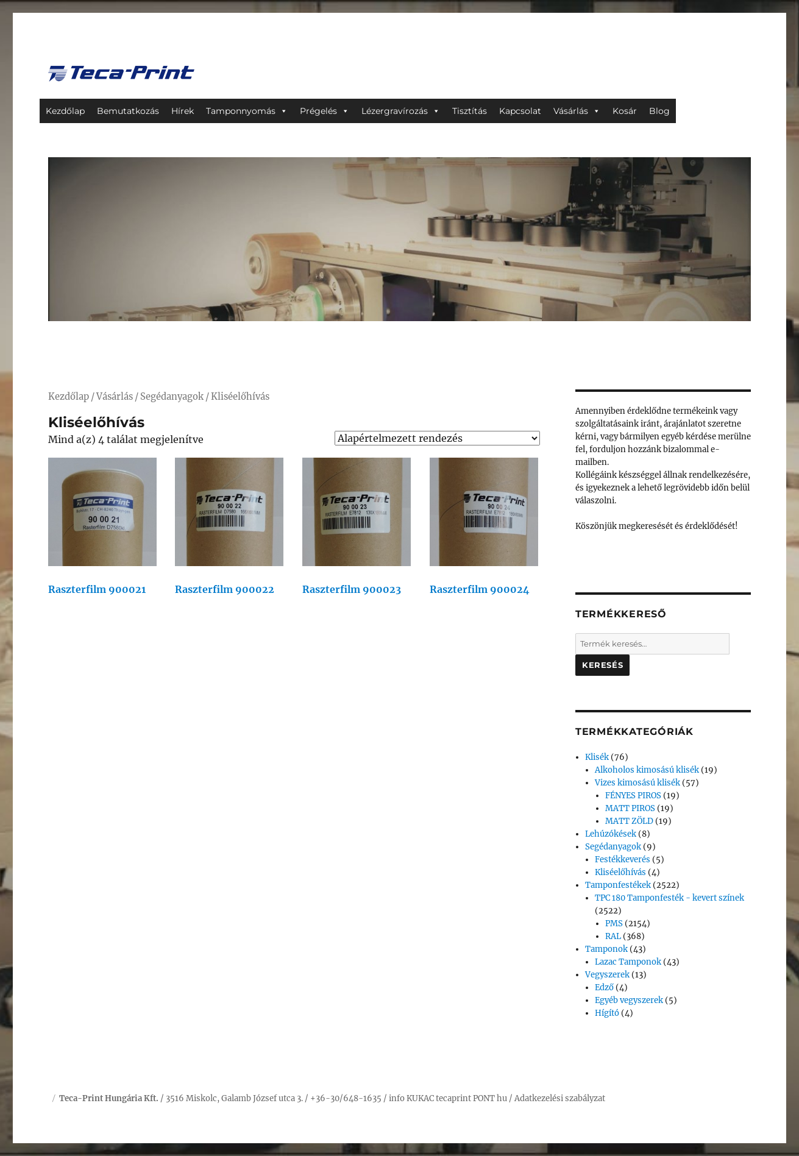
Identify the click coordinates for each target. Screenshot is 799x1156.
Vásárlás (570, 110)
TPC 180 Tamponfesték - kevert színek (669, 898)
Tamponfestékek (618, 885)
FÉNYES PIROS (633, 795)
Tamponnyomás (240, 110)
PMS (614, 923)
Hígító (607, 1013)
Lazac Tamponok (628, 962)
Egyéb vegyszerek (629, 1000)
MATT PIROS (630, 808)
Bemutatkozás (128, 110)
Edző (604, 987)
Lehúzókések (610, 834)
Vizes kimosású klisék (637, 783)
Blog (659, 110)
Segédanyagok (172, 396)
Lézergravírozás (394, 110)
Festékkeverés (622, 859)
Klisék (597, 757)
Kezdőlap (65, 110)
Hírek (182, 110)
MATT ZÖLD (629, 821)
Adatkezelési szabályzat (559, 1098)
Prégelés (318, 110)
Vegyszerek (607, 975)
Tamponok (606, 949)
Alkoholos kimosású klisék (647, 770)
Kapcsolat (520, 110)
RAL (613, 936)
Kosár (625, 110)
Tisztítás (469, 110)
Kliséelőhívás (620, 872)
